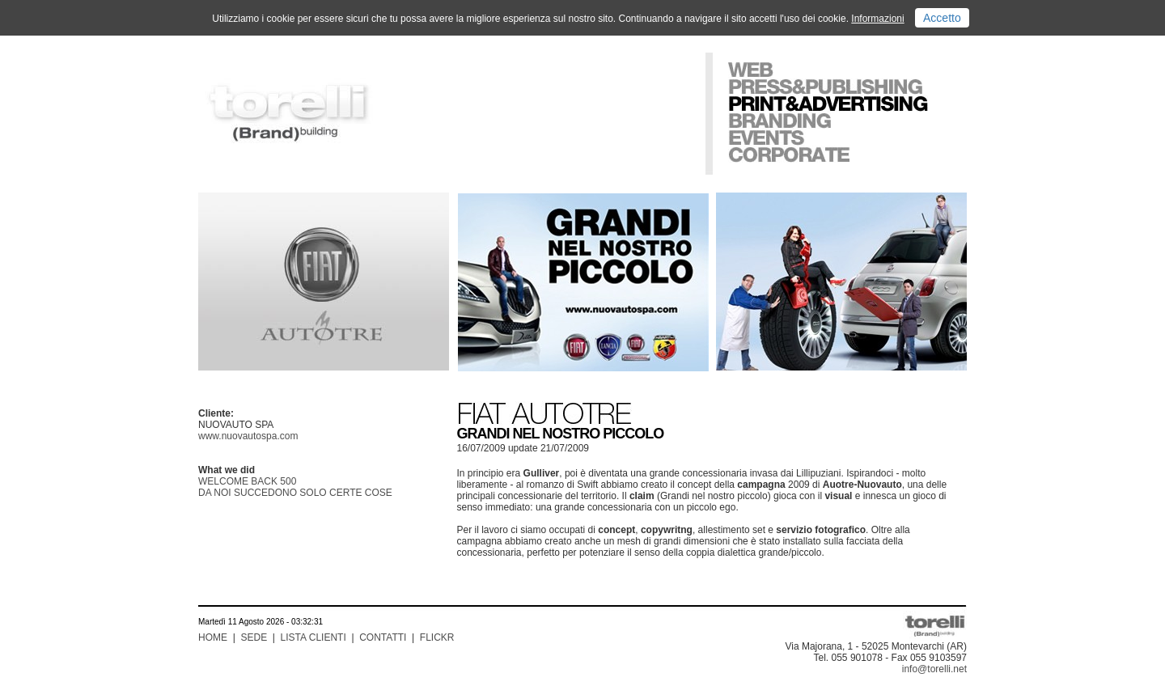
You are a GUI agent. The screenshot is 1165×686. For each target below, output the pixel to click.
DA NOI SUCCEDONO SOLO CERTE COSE (295, 492)
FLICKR (437, 637)
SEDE (253, 637)
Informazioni (877, 18)
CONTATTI (382, 637)
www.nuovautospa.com (248, 436)
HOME (212, 637)
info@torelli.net (934, 669)
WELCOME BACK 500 (247, 481)
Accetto (942, 17)
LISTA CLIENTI (313, 637)
